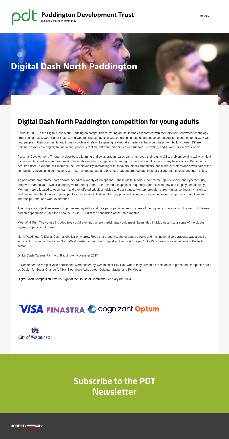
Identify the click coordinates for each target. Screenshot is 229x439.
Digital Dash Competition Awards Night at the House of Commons (62, 279)
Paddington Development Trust (87, 14)
